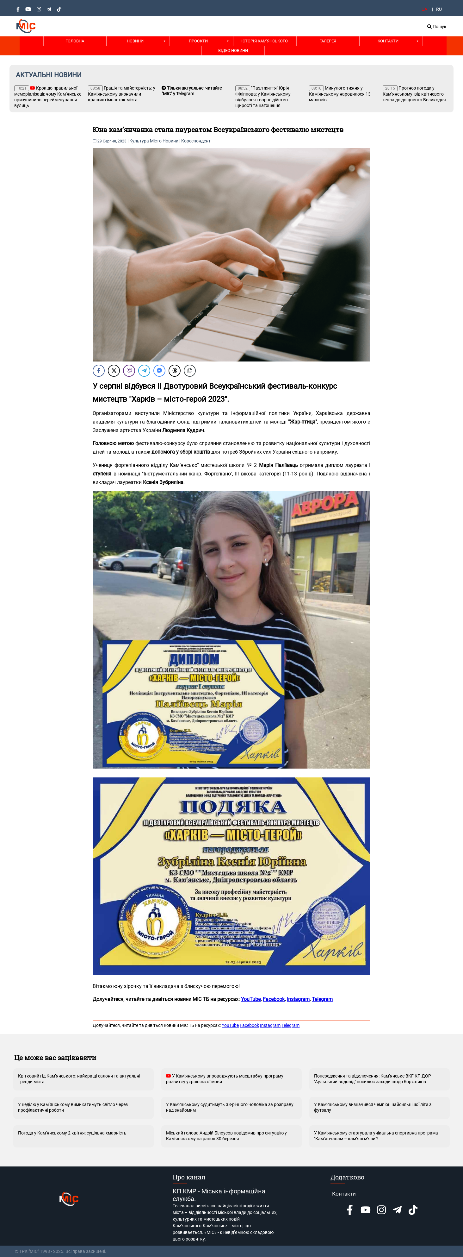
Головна (74, 41)
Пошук (437, 26)
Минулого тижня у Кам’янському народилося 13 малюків (340, 93)
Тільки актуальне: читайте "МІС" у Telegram (192, 90)
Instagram (270, 1025)
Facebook (249, 1025)
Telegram (290, 1025)
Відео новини (233, 50)
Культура (139, 140)
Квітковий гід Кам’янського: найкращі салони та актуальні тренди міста (79, 1078)
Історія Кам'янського (264, 41)
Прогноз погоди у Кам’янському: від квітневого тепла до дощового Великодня (414, 93)
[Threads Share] (175, 371)
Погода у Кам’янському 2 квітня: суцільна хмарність (72, 1132)
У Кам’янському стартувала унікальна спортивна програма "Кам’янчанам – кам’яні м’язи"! (376, 1135)
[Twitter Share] (114, 371)
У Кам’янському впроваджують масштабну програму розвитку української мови (224, 1078)
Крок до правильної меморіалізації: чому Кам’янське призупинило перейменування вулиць (47, 96)
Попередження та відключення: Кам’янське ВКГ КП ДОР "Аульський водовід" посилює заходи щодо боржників (372, 1078)
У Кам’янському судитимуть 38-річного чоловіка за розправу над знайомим (229, 1107)
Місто (156, 140)
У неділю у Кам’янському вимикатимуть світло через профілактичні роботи (73, 1107)
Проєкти (198, 41)
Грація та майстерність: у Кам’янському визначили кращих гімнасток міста (121, 93)
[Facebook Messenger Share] (159, 371)
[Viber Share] (129, 371)
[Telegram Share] (144, 371)
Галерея (327, 41)
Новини (135, 41)
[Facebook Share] (99, 371)
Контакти (388, 41)
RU (439, 9)
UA (424, 9)
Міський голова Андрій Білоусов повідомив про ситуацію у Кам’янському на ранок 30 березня (226, 1135)
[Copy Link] (190, 371)
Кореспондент (196, 140)
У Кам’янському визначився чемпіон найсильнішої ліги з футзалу (372, 1107)
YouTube (230, 1025)
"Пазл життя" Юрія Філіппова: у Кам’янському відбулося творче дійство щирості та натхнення (263, 96)
